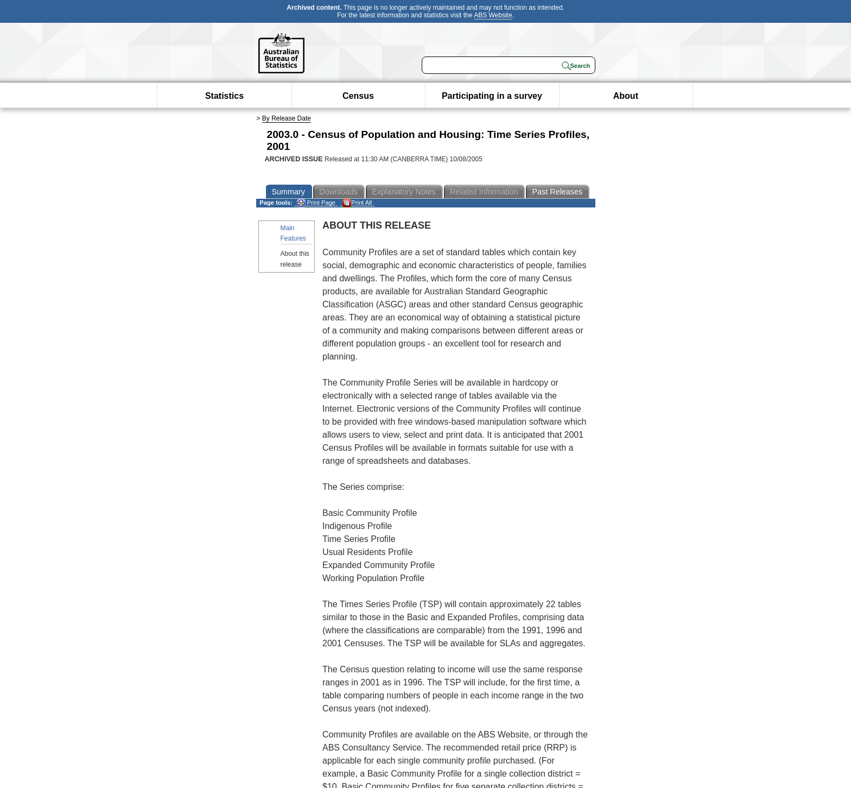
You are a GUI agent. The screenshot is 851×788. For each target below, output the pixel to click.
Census (358, 95)
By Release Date (286, 118)
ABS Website (493, 15)
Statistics (224, 95)
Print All (357, 202)
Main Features (293, 233)
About (625, 95)
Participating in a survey (492, 95)
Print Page (316, 202)
